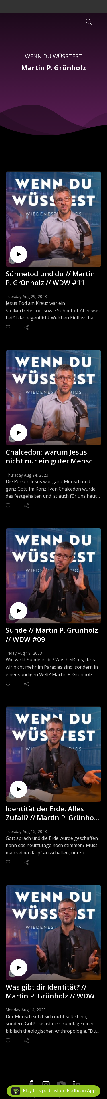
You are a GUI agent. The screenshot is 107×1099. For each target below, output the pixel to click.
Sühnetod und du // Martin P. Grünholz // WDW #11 (50, 278)
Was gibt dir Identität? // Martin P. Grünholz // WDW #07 (50, 991)
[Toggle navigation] (100, 21)
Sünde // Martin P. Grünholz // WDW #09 (52, 634)
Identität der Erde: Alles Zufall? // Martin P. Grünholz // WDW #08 (52, 813)
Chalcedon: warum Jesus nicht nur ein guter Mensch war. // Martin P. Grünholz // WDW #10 (52, 456)
